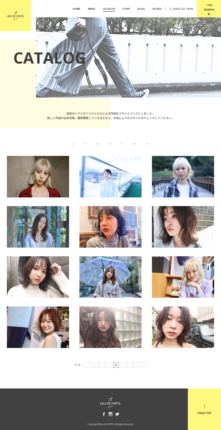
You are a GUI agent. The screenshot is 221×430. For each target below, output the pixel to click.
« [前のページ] (88, 365)
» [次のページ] (143, 365)
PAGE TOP (204, 409)
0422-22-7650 (181, 9)
